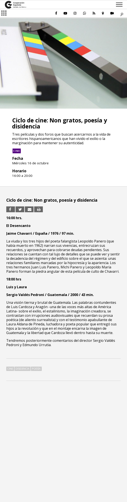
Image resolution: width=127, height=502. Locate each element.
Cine (16, 150)
